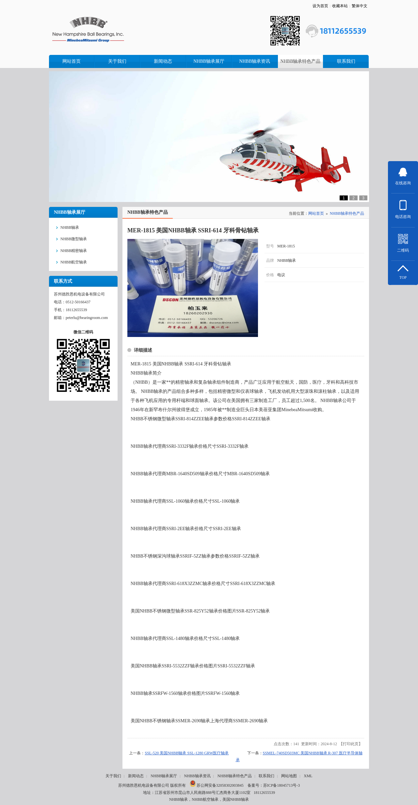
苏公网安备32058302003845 (217, 785)
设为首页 (320, 6)
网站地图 (289, 776)
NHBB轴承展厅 (164, 776)
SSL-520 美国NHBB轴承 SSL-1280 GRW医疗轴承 (187, 753)
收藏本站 (340, 6)
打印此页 (351, 744)
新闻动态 (136, 776)
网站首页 (316, 213)
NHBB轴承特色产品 (347, 213)
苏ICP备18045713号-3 (281, 785)
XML (308, 776)
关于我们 (113, 776)
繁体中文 (359, 6)
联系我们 (266, 776)
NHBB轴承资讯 (197, 776)
